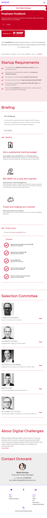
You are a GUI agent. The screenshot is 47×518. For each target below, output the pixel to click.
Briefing (14, 54)
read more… (8, 130)
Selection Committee (24, 54)
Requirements (6, 54)
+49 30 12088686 (23, 478)
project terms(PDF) (17, 232)
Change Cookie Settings (38, 504)
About (34, 54)
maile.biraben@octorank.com (23, 480)
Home (10, 496)
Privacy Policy (35, 502)
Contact (39, 54)
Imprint (34, 498)
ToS (33, 500)
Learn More (5, 448)
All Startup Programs (14, 498)
